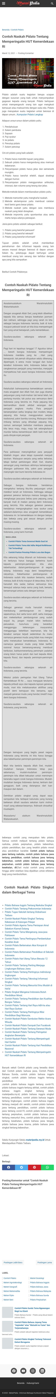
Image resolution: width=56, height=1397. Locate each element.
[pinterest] (34, 1167)
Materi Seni (8, 1300)
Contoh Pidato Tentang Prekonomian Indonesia (28, 908)
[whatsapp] (47, 1167)
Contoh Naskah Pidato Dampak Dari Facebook (28, 1025)
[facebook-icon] (14, 1371)
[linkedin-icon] (42, 1371)
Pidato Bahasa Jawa (39, 1287)
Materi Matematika (12, 1291)
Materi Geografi (10, 1287)
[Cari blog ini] (52, 3)
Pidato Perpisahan (38, 1300)
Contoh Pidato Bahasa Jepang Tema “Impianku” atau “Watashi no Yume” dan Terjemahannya (32, 1325)
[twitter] (21, 1167)
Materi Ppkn (9, 1295)
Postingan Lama (45, 1262)
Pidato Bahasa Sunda (39, 1295)
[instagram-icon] (33, 1371)
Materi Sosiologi (37, 1278)
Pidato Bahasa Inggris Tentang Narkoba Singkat (29, 905)
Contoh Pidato (10, 1278)
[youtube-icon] (23, 1371)
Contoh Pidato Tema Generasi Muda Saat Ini (28, 541)
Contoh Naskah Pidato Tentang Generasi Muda (28, 1028)
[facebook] (8, 1167)
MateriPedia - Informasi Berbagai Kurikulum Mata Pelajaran (31, 1393)
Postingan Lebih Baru (13, 1262)
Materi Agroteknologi (13, 1282)
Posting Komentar (26, 53)
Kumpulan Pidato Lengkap (30, 114)
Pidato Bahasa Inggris (39, 1282)
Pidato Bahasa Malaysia (40, 1291)
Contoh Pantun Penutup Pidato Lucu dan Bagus (29, 552)
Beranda (20, 1383)
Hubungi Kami (33, 1383)
